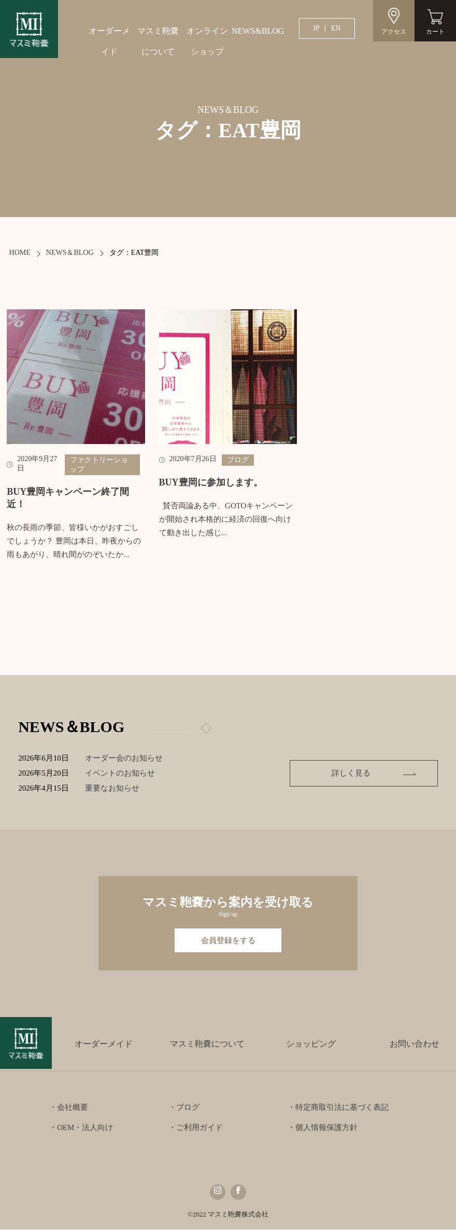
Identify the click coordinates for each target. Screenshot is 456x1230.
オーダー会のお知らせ (125, 758)
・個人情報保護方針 (323, 1128)
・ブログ (184, 1108)
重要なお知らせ (114, 788)
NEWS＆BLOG (70, 252)
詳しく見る (372, 773)
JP (316, 28)
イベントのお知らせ (121, 773)
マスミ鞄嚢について (158, 41)
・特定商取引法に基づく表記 (338, 1108)
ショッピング (311, 1044)
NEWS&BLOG (256, 30)
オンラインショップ (207, 41)
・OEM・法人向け (81, 1128)
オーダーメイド (109, 41)
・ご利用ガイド (195, 1128)
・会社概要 (68, 1108)
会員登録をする (228, 940)
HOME (20, 252)
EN (336, 28)
